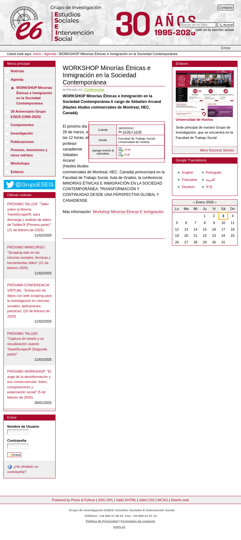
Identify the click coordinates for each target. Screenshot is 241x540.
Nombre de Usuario (23, 426)
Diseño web (180, 500)
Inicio (37, 54)
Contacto (225, 7)
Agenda (50, 54)
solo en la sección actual (215, 30)
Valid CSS (146, 500)
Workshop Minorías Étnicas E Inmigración (128, 212)
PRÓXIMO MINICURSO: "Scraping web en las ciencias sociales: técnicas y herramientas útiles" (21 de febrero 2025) (29, 257)
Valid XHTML (126, 500)
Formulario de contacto (137, 521)
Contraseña (16, 440)
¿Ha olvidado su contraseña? (22, 469)
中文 (209, 187)
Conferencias (94, 89)
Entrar (226, 48)
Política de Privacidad (102, 521)
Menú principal (18, 63)
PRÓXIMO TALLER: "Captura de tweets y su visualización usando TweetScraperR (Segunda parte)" (27, 344)
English (187, 172)
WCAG (162, 500)
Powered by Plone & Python (73, 500)
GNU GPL (105, 500)
